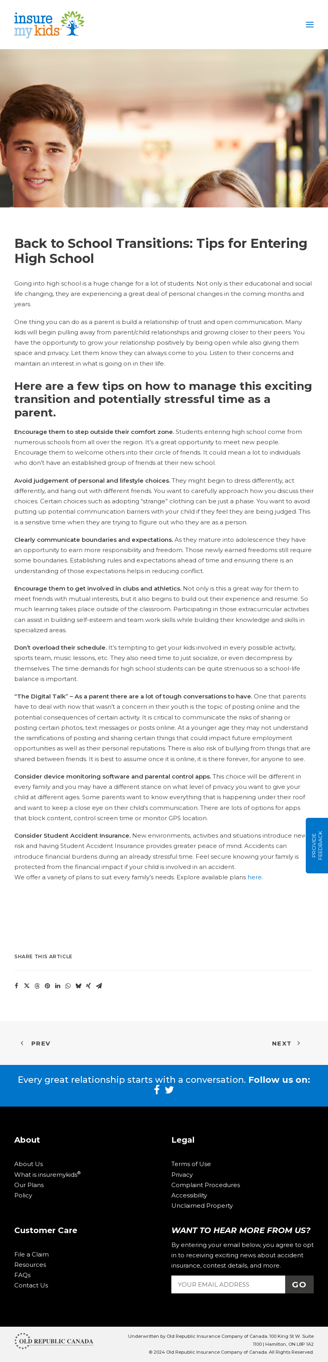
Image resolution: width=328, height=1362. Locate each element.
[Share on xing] (88, 986)
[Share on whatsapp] (68, 986)
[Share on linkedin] (57, 986)
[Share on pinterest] (47, 986)
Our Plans (29, 1185)
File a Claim (31, 1254)
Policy (23, 1195)
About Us (28, 1164)
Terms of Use (191, 1164)
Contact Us (31, 1285)
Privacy (182, 1174)
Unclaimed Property (202, 1205)
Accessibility (189, 1195)
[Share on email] (99, 986)
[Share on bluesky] (78, 986)
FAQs (22, 1275)
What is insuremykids (47, 1174)
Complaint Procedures (205, 1185)
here (254, 877)
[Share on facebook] (16, 986)
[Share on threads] (37, 986)
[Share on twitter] (26, 986)
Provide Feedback (317, 845)
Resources (30, 1264)
